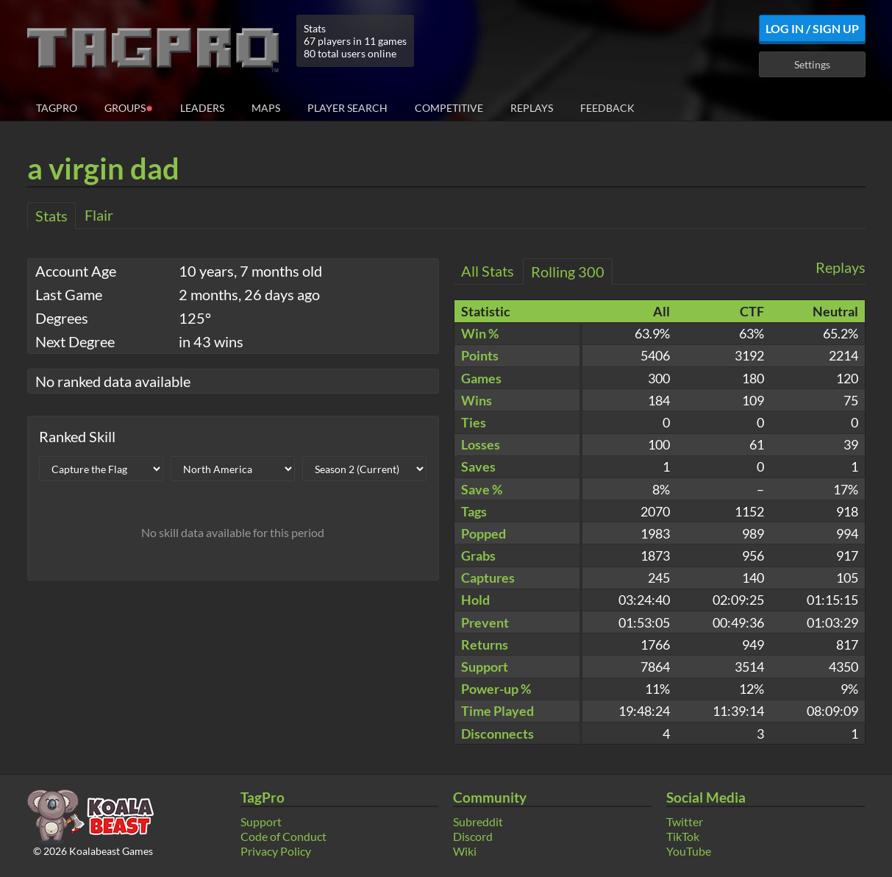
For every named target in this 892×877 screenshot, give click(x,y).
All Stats (487, 271)
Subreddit (478, 821)
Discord (473, 836)
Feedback (607, 108)
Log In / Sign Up (812, 28)
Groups (128, 107)
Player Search (347, 108)
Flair (99, 215)
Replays (531, 108)
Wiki (465, 851)
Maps (265, 108)
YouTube (688, 851)
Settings (812, 64)
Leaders (202, 108)
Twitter (684, 821)
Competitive (449, 108)
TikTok (682, 836)
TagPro (56, 108)
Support (261, 821)
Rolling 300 (567, 271)
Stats (51, 215)
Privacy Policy (275, 851)
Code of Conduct (283, 836)
